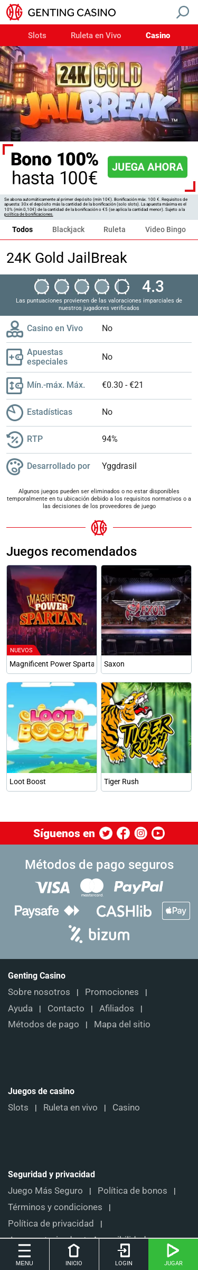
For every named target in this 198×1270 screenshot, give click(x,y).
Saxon (114, 664)
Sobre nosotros (39, 992)
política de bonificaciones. (28, 214)
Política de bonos (132, 1190)
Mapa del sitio (122, 1024)
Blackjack (68, 229)
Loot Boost (28, 781)
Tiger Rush (121, 781)
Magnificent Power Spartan (52, 664)
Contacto (66, 1008)
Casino (158, 35)
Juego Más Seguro (45, 1190)
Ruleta (114, 229)
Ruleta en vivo (70, 1107)
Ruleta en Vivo (96, 35)
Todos (22, 229)
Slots (37, 35)
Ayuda (20, 1008)
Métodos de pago (43, 1024)
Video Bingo (165, 229)
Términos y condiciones (55, 1207)
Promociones (112, 992)
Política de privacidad (51, 1223)
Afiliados (116, 1008)
